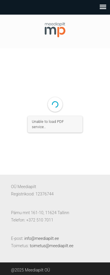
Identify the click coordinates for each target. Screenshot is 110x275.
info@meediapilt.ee (41, 238)
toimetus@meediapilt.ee (51, 245)
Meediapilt (55, 28)
